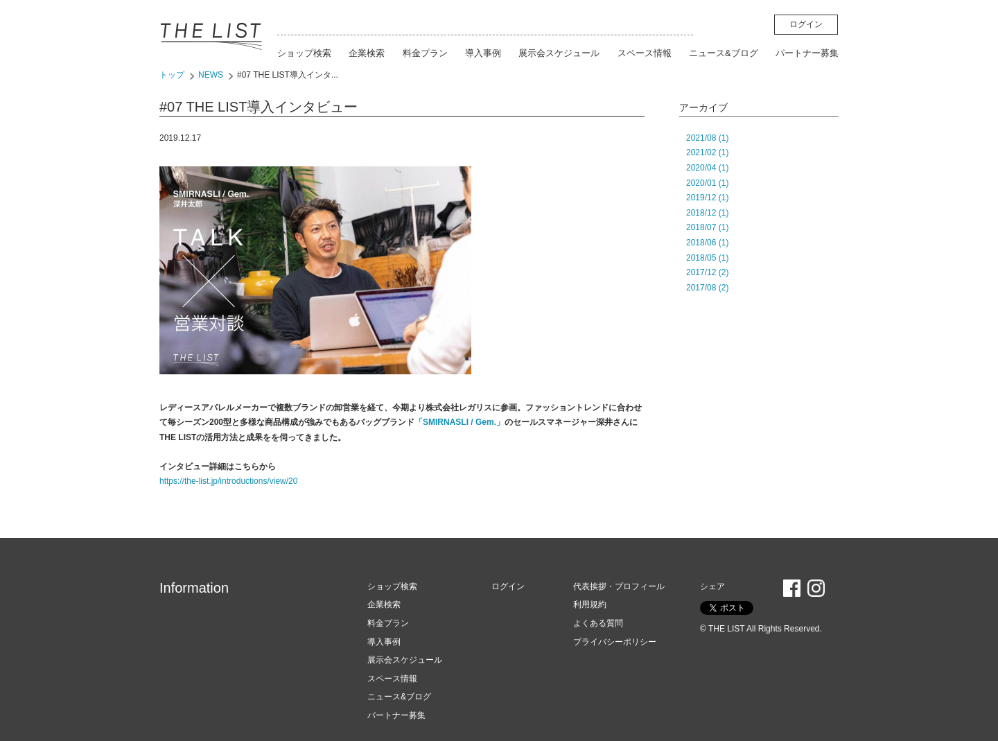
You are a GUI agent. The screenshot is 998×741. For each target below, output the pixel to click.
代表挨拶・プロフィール (619, 586)
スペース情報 (645, 53)
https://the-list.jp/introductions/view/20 (228, 481)
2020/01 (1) (707, 183)
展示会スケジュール (558, 53)
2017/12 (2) (707, 272)
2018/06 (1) (707, 242)
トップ (171, 75)
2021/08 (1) (707, 138)
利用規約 (589, 604)
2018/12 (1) (707, 213)
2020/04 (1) (707, 168)
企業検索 (367, 53)
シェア (712, 586)
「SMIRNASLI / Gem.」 (459, 422)
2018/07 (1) (707, 227)
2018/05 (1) (707, 258)
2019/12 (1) (707, 197)
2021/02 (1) (707, 152)
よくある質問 (598, 623)
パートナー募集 (807, 53)
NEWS (210, 75)
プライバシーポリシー (614, 642)
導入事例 (483, 53)
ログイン (806, 24)
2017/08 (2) (707, 288)
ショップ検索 (304, 53)
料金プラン (425, 53)
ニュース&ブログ (723, 53)
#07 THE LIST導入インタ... (287, 75)
